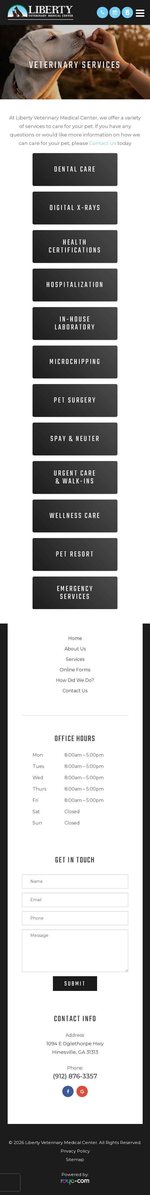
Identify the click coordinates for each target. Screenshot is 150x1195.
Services (75, 659)
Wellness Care (75, 516)
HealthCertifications (75, 246)
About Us (75, 649)
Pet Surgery (75, 400)
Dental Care (75, 169)
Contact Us (75, 690)
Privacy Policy (75, 1151)
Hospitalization (75, 285)
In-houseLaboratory (75, 323)
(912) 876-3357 (75, 1076)
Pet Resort (75, 554)
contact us (102, 143)
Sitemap (75, 1159)
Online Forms (75, 670)
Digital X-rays (75, 208)
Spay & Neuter (75, 439)
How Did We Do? (75, 680)
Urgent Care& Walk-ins (75, 477)
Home (75, 638)
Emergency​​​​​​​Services (75, 593)
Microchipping (75, 362)
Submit (75, 984)
